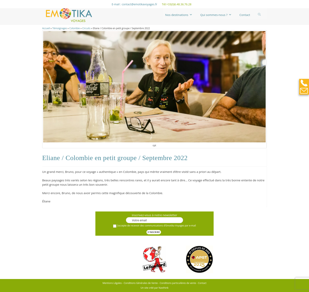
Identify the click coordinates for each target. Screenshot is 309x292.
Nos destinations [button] (178, 15)
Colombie (74, 28)
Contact (244, 15)
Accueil (46, 28)
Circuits (86, 28)
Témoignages (59, 28)
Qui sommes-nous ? (216, 15)
